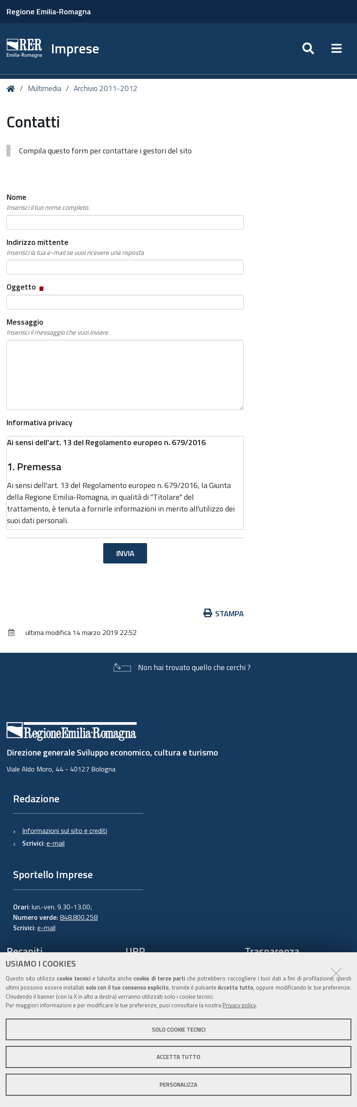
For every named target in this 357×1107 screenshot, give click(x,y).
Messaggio (58, 327)
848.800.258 (79, 917)
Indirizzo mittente (75, 247)
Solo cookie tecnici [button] (179, 1029)
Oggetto (26, 287)
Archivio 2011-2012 (106, 88)
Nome (48, 202)
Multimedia (44, 88)
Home (12, 88)
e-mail (55, 843)
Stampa (223, 613)
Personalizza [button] (178, 1084)
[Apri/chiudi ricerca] (308, 48)
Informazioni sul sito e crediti (64, 830)
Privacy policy (239, 1005)
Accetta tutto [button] (178, 1056)
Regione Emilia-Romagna (49, 11)
